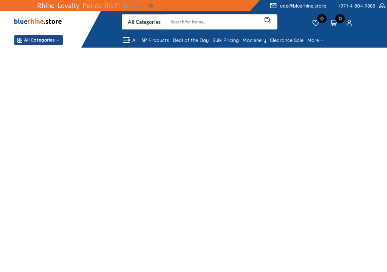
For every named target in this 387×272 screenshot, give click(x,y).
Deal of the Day (191, 40)
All (130, 40)
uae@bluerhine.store (303, 6)
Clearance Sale (286, 40)
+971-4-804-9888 (356, 6)
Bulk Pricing (225, 40)
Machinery (254, 40)
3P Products (155, 40)
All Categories (38, 40)
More (315, 40)
